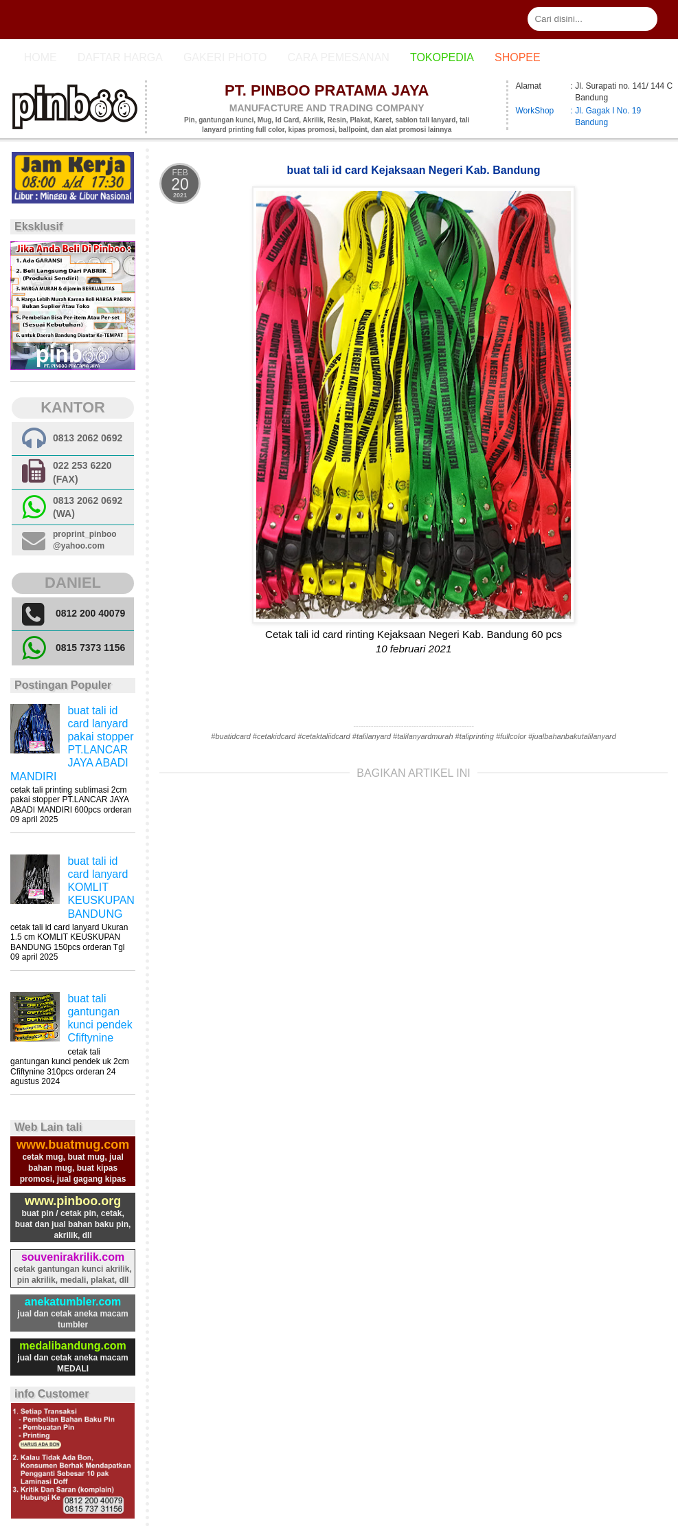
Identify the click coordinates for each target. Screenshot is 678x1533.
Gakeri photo (225, 57)
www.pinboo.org (73, 1201)
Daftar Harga (120, 57)
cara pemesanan (338, 57)
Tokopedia (442, 57)
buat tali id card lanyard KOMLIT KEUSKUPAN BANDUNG (101, 887)
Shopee (518, 57)
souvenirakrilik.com (72, 1257)
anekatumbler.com (73, 1302)
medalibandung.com (72, 1346)
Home (40, 57)
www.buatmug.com (72, 1144)
